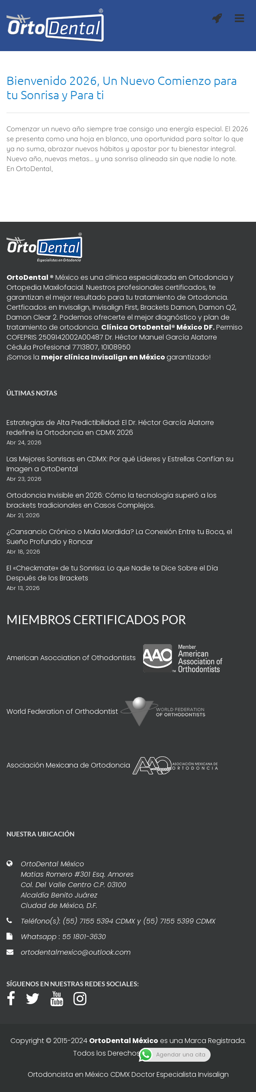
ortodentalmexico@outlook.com (76, 952)
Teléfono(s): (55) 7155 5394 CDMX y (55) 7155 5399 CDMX (118, 921)
